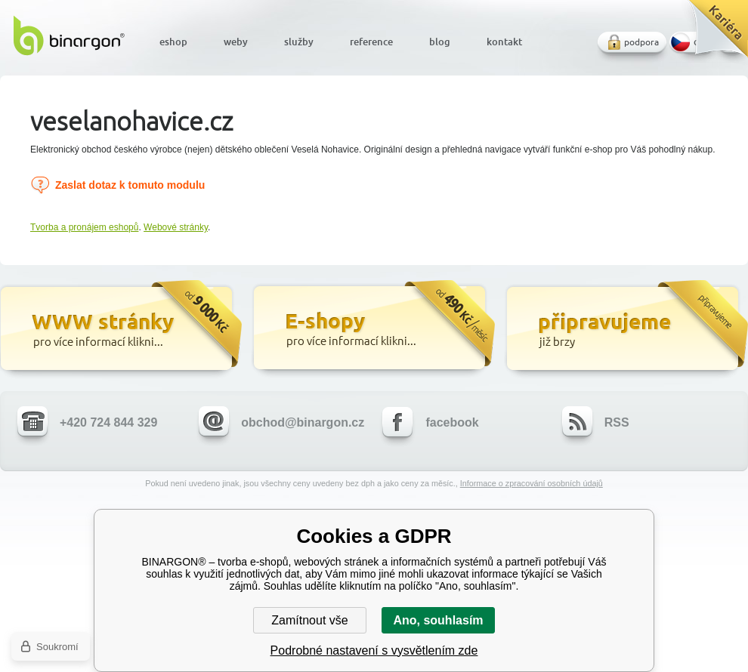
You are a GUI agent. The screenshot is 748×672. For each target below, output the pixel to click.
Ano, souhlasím (438, 620)
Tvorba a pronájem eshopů (84, 227)
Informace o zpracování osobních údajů (531, 483)
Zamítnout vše (309, 620)
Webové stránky (176, 227)
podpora (641, 42)
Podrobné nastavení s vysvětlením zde (374, 650)
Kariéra (713, 34)
